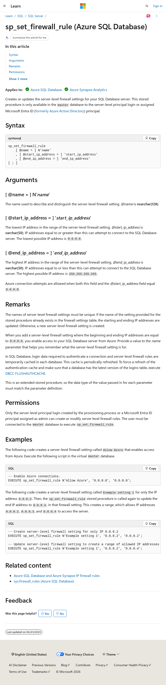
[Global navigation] (4, 6)
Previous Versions (44, 665)
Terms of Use (17, 671)
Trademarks (39, 671)
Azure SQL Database (46, 89)
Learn (9, 16)
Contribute (83, 665)
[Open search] (146, 6)
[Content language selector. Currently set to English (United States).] (29, 654)
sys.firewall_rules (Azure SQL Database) (44, 581)
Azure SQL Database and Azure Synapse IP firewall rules (57, 575)
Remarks (14, 66)
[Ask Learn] (148, 15)
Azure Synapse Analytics (88, 89)
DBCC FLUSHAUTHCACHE (25, 373)
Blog (64, 665)
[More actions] (157, 15)
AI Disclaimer (18, 665)
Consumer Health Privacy (131, 665)
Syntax (13, 54)
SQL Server (35, 16)
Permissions (17, 72)
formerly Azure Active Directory (59, 111)
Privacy (100, 665)
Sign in (157, 6)
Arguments (16, 60)
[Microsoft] (83, 6)
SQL (20, 16)
